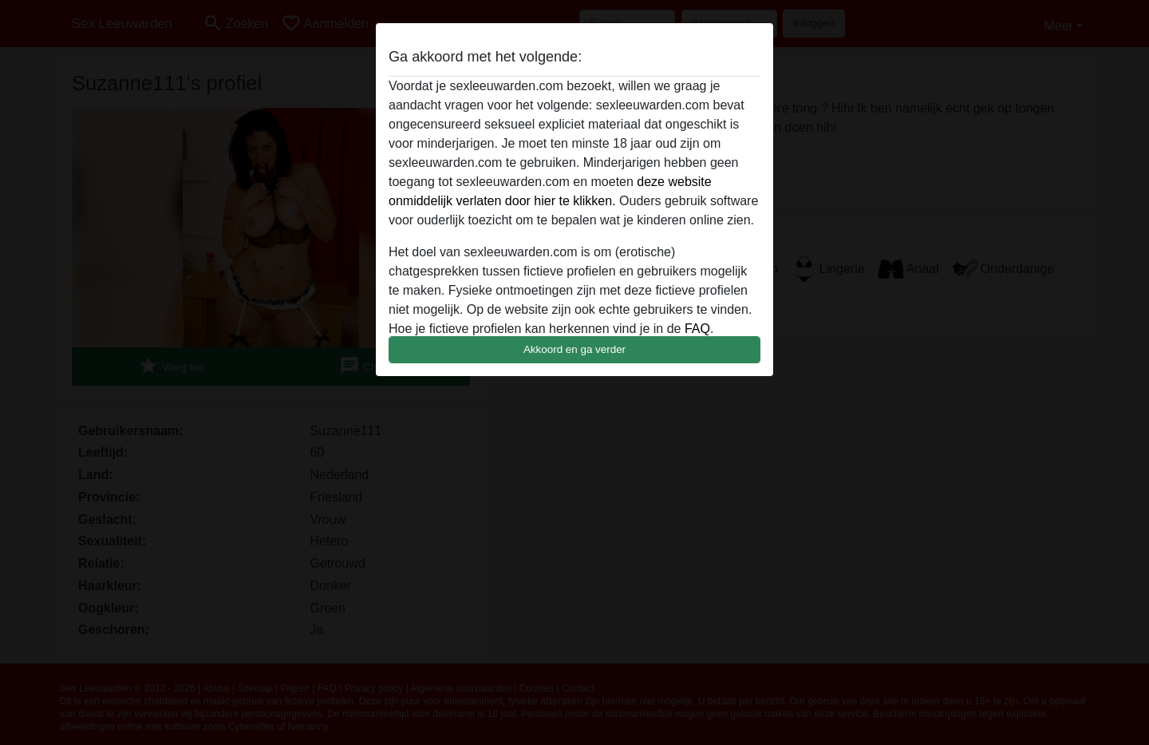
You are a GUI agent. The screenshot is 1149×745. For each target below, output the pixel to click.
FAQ (697, 328)
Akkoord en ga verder (574, 349)
